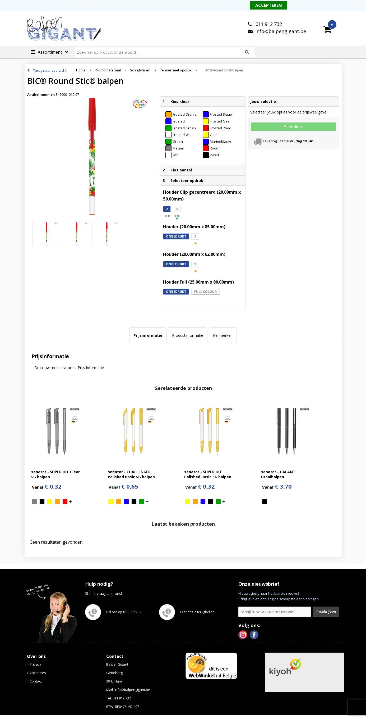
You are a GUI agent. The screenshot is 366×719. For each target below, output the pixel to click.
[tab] (147, 335)
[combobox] (159, 52)
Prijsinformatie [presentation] (147, 335)
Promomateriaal (108, 70)
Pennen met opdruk (176, 70)
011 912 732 (268, 24)
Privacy (35, 664)
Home (81, 70)
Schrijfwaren (140, 70)
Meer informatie (235, 5)
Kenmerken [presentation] (223, 335)
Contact (36, 681)
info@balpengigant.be (280, 31)
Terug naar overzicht (49, 70)
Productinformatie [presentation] (187, 335)
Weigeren (296, 5)
